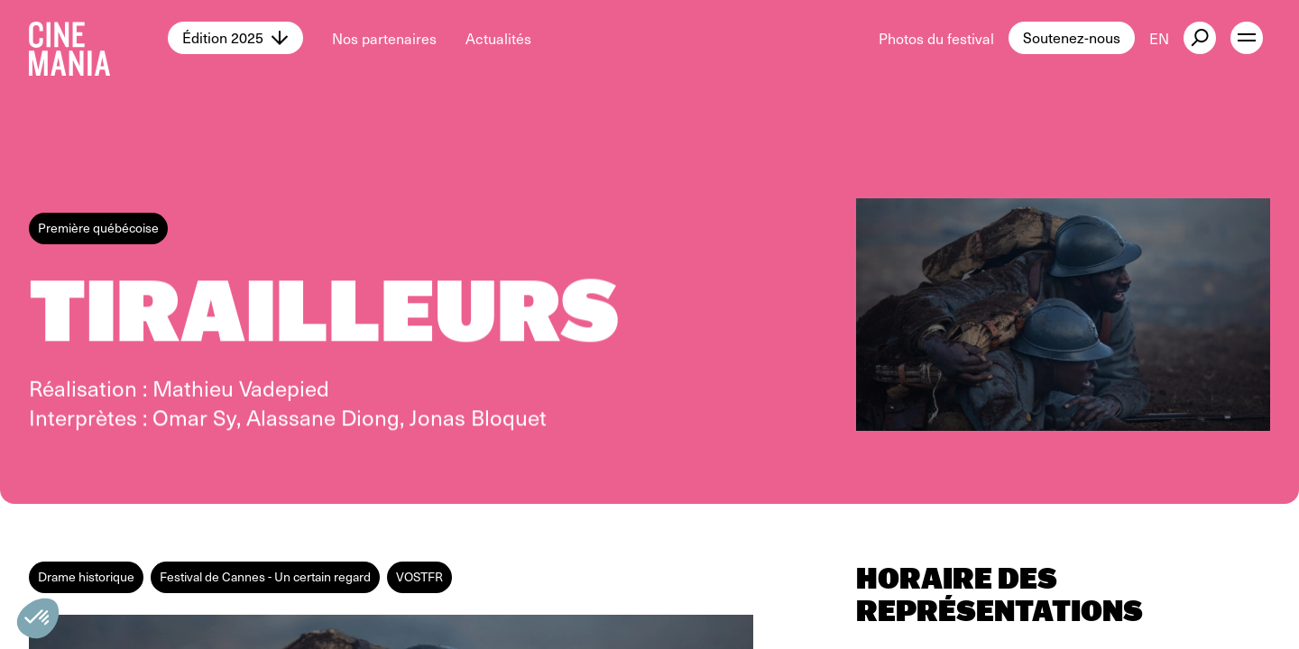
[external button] (1200, 38)
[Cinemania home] (98, 38)
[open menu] (1246, 38)
